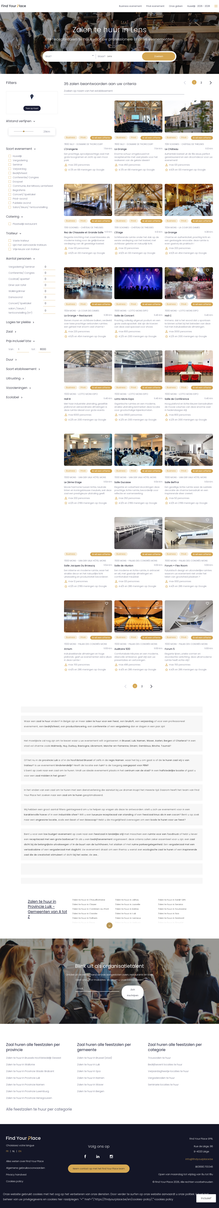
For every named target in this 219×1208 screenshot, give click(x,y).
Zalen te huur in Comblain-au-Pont (90, 909)
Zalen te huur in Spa (168, 913)
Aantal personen (18, 258)
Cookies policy (14, 1181)
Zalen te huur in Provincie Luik (23, 1078)
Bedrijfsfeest (18, 173)
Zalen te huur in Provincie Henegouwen (29, 1098)
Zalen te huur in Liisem (126, 927)
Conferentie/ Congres (24, 177)
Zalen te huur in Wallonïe (20, 1064)
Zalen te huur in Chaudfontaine (88, 900)
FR (7, 1151)
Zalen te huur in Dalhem (84, 918)
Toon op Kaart (32, 108)
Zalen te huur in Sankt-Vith (172, 900)
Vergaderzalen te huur (161, 1078)
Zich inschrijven (132, 992)
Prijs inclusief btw (18, 341)
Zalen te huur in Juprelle (127, 904)
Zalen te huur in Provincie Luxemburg (27, 1091)
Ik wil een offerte (101, 137)
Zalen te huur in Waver (90, 1084)
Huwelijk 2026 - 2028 (198, 6)
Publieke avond (20, 203)
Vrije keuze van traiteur (24, 249)
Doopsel (16, 181)
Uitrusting (13, 378)
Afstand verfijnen (18, 121)
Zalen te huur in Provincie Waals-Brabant (30, 1071)
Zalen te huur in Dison (83, 922)
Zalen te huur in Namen (90, 1078)
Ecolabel (12, 397)
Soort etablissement (21, 369)
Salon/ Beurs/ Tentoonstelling (28, 207)
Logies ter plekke (18, 322)
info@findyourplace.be (199, 1159)
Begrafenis (17, 190)
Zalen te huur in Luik (125, 913)
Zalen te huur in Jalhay (127, 900)
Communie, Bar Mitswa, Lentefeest (31, 186)
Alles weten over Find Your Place (25, 1161)
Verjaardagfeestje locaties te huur (168, 1071)
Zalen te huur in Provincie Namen (25, 1084)
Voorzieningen (16, 388)
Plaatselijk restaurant (23, 224)
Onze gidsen (176, 6)
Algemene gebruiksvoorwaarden (25, 1168)
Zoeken (158, 56)
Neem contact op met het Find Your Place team (99, 1168)
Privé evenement (155, 6)
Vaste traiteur (19, 240)
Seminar (15, 164)
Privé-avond (18, 198)
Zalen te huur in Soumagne (172, 909)
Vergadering (18, 160)
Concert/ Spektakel (22, 194)
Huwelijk (15, 156)
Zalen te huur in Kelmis (127, 909)
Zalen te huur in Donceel (85, 927)
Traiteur (12, 233)
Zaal (9, 331)
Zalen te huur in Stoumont (171, 927)
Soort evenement (19, 149)
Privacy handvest (16, 1174)
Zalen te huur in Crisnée (84, 913)
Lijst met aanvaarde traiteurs (28, 245)
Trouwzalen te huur (159, 1058)
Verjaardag (17, 169)
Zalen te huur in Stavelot (170, 922)
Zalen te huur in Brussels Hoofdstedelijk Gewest (33, 1058)
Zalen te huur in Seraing (170, 904)
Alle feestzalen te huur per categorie (39, 1109)
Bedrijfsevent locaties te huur (165, 1064)
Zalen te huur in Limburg (127, 922)
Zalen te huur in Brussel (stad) (94, 1058)
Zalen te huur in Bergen (90, 1091)
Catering (12, 216)
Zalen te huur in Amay (40, 926)
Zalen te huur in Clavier (84, 904)
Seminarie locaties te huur (163, 1084)
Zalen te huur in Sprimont (171, 918)
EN (20, 1151)
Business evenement (130, 6)
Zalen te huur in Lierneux (128, 918)
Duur (9, 359)
